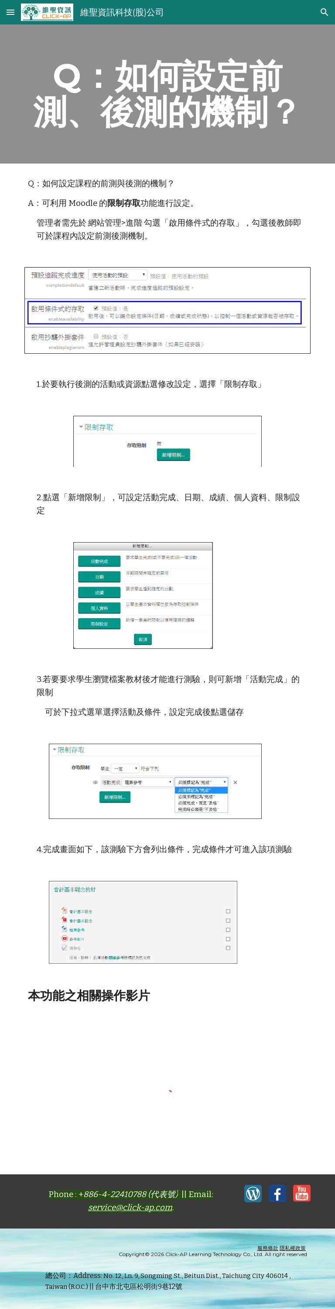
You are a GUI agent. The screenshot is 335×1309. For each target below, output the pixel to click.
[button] (10, 12)
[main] (167, 94)
